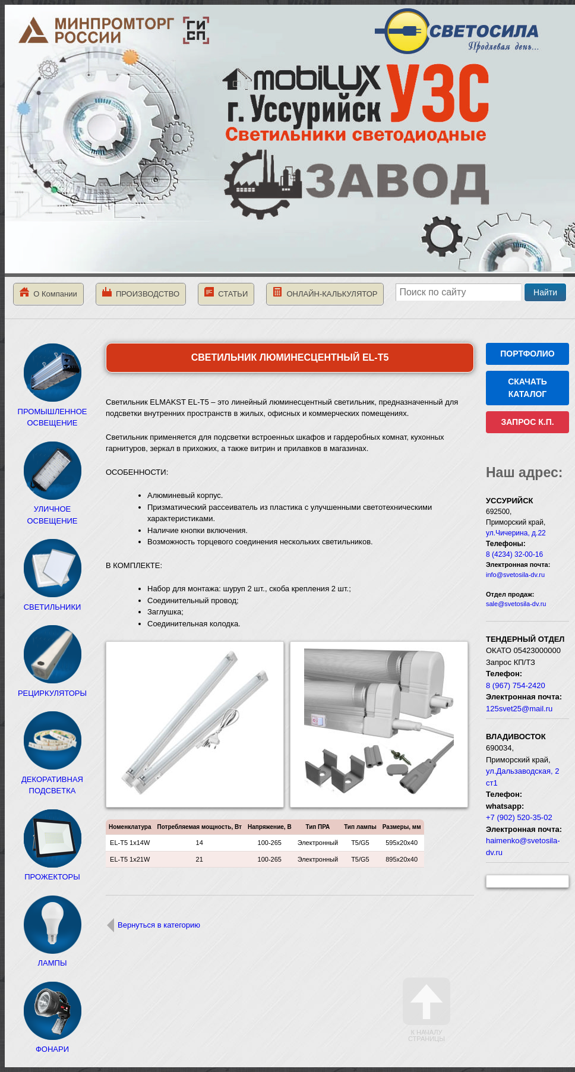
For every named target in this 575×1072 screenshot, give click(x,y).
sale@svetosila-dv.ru (516, 603)
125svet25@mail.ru (519, 708)
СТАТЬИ (226, 292)
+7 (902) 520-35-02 (519, 817)
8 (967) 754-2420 (515, 685)
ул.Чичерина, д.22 (516, 533)
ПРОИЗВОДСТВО (140, 292)
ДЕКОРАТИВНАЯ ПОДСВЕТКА (52, 779)
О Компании (48, 292)
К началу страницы (426, 1010)
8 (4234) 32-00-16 (514, 554)
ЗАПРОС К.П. (527, 422)
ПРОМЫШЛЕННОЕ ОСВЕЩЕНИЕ (52, 411)
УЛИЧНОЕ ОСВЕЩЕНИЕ (52, 509)
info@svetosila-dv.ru (515, 574)
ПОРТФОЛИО (527, 353)
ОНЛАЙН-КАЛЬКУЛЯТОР (325, 292)
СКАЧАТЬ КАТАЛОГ (527, 388)
